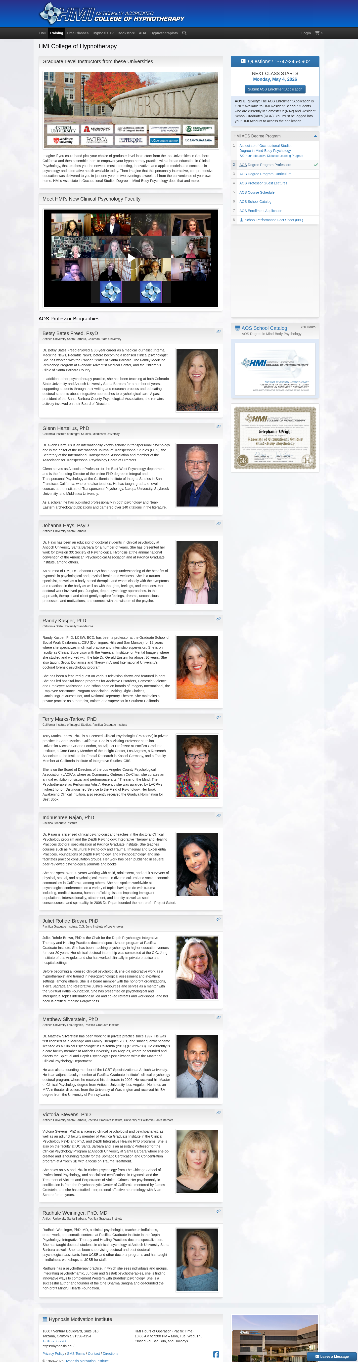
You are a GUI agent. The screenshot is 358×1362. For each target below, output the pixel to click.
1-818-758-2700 (55, 1341)
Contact (94, 1354)
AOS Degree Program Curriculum (265, 174)
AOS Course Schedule (256, 192)
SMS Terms (76, 1354)
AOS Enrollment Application (260, 211)
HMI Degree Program (256, 136)
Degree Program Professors (265, 165)
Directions (110, 1354)
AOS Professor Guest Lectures (263, 183)
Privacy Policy (53, 1354)
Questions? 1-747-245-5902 (275, 61)
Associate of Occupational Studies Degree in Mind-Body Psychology (271, 151)
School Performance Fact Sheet (271, 220)
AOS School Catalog (255, 202)
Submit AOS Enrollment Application (275, 89)
